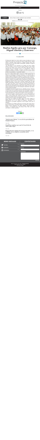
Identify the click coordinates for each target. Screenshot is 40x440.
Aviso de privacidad (20, 165)
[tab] (10, 144)
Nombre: (22, 143)
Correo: (22, 147)
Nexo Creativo (23, 164)
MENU (20, 7)
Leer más (7, 123)
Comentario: (23, 151)
